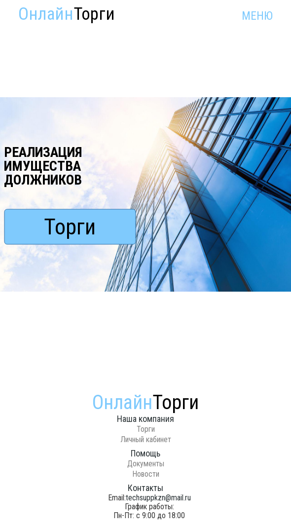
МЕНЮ (257, 16)
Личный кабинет (145, 439)
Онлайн (66, 14)
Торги (70, 226)
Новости (145, 474)
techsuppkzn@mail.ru (158, 497)
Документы (145, 463)
